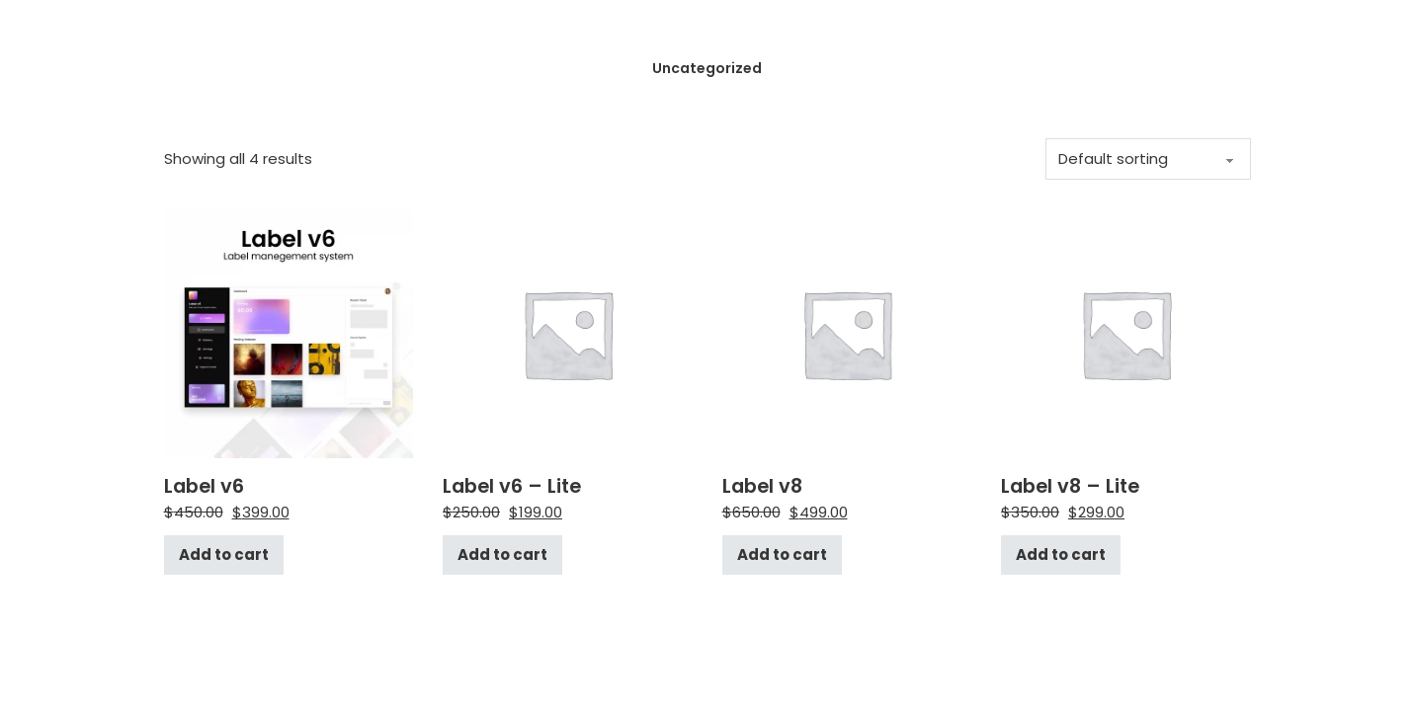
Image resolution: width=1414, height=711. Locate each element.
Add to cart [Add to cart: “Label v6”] (224, 554)
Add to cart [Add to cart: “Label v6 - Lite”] (502, 554)
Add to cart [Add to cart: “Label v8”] (782, 554)
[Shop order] (1148, 159)
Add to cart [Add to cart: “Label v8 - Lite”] (1061, 554)
